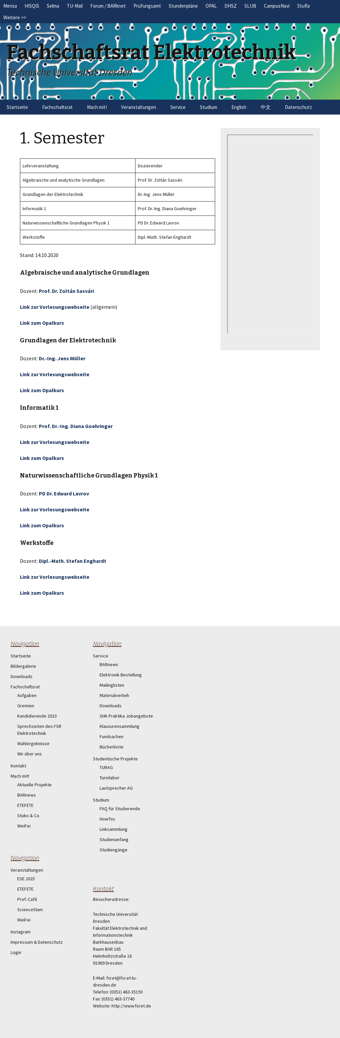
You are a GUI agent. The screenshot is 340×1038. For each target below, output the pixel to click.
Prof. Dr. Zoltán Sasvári (66, 291)
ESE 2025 (26, 879)
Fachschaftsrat (57, 107)
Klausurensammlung (119, 726)
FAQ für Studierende (120, 809)
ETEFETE (25, 805)
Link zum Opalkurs (42, 322)
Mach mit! (97, 107)
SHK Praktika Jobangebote (126, 716)
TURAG (106, 767)
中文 (266, 107)
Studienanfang (114, 839)
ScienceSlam (30, 909)
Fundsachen (112, 736)
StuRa (303, 6)
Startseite (17, 107)
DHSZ (230, 6)
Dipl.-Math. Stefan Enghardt (72, 561)
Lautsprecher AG (116, 788)
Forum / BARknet (108, 6)
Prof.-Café (27, 899)
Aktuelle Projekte (34, 785)
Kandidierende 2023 (37, 716)
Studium (208, 107)
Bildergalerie (23, 666)
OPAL (211, 6)
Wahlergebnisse (33, 743)
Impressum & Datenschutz (37, 942)
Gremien (25, 706)
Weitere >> (14, 17)
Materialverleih (114, 695)
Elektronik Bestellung (121, 675)
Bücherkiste (112, 747)
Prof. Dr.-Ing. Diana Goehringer (76, 426)
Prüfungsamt (147, 6)
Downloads (22, 676)
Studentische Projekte (115, 759)
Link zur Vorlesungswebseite (54, 306)
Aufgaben (27, 695)
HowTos (107, 819)
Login (16, 952)
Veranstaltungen (138, 107)
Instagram (21, 932)
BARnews (26, 795)
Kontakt (18, 766)
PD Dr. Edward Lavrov (64, 493)
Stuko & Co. (28, 816)
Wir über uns (29, 754)
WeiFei (24, 826)
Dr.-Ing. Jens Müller (62, 358)
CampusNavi (277, 6)
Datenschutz (298, 107)
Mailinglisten (112, 685)
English (238, 107)
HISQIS (32, 6)
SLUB (250, 6)
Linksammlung (114, 829)
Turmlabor (110, 778)
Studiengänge (114, 850)
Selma (53, 6)
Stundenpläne (183, 6)
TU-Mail (75, 6)
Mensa (10, 6)
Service (178, 107)
